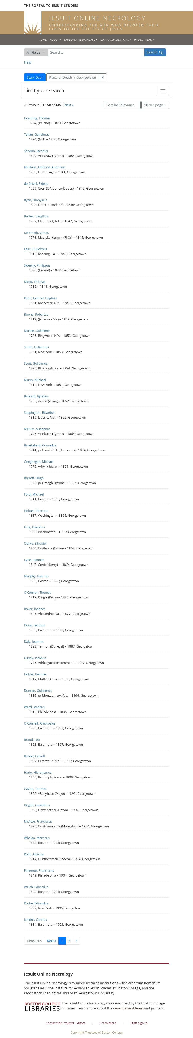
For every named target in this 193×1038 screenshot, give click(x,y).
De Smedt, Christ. (36, 232)
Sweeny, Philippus (37, 265)
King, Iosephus (34, 527)
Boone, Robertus (36, 314)
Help (27, 62)
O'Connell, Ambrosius (40, 723)
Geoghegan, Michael (38, 461)
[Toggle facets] (163, 91)
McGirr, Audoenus (37, 429)
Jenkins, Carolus (35, 919)
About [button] (54, 40)
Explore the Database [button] (79, 40)
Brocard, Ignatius (36, 396)
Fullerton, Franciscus (39, 870)
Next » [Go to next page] (51, 941)
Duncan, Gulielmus (38, 690)
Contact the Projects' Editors (65, 1023)
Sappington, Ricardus (39, 412)
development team (128, 1008)
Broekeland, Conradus (40, 445)
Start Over (35, 77)
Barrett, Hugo (34, 478)
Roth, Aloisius (34, 854)
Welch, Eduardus (36, 887)
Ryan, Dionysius (35, 200)
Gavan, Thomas (35, 789)
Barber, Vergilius (36, 216)
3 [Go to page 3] (76, 941)
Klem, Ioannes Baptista (40, 298)
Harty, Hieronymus (38, 772)
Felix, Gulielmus (35, 249)
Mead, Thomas (34, 282)
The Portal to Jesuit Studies (51, 5)
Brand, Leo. (32, 740)
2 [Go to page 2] (69, 941)
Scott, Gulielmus (36, 363)
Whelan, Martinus (37, 838)
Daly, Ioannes (34, 641)
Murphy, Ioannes (36, 576)
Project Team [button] (143, 40)
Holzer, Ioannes (35, 674)
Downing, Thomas (37, 118)
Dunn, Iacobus (34, 625)
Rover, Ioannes (34, 609)
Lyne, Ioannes (34, 560)
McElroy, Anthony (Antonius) (44, 167)
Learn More (108, 1023)
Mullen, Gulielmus (37, 331)
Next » (69, 105)
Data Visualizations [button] (114, 40)
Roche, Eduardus (36, 903)
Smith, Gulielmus (36, 347)
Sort (120, 105)
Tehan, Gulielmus (36, 134)
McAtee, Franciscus (38, 821)
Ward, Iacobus (34, 707)
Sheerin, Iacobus (36, 151)
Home (42, 40)
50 (154, 104)
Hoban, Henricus (36, 511)
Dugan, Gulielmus (37, 805)
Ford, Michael (34, 494)
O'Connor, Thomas (37, 592)
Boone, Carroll (34, 756)
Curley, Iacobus (35, 658)
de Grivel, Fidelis (36, 183)
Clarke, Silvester (35, 543)
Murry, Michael (35, 380)
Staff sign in (139, 1023)
